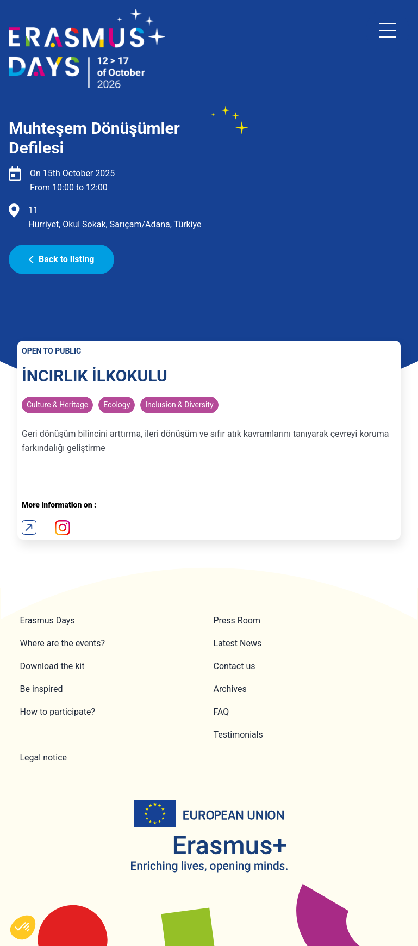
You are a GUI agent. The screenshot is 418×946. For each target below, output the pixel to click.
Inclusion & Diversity (179, 404)
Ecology (116, 404)
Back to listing (61, 259)
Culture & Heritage (57, 404)
